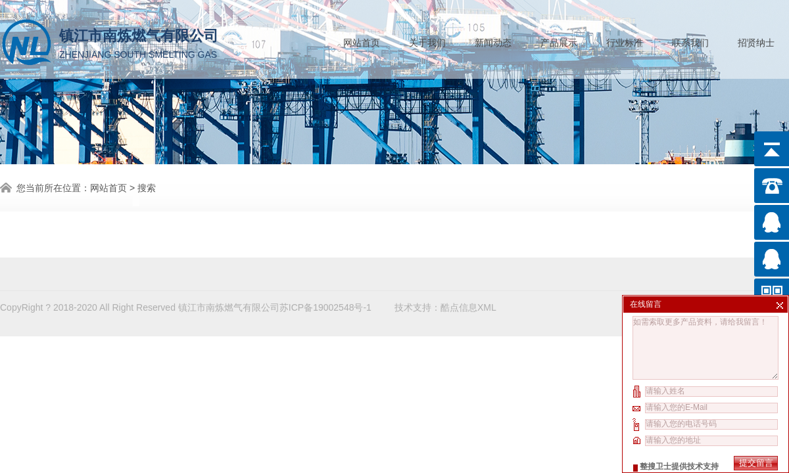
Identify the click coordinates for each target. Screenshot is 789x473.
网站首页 (361, 40)
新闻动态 (493, 40)
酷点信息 (459, 305)
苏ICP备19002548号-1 (325, 305)
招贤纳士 (756, 40)
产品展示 (558, 40)
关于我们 (427, 40)
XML (486, 305)
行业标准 (624, 40)
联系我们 (690, 40)
